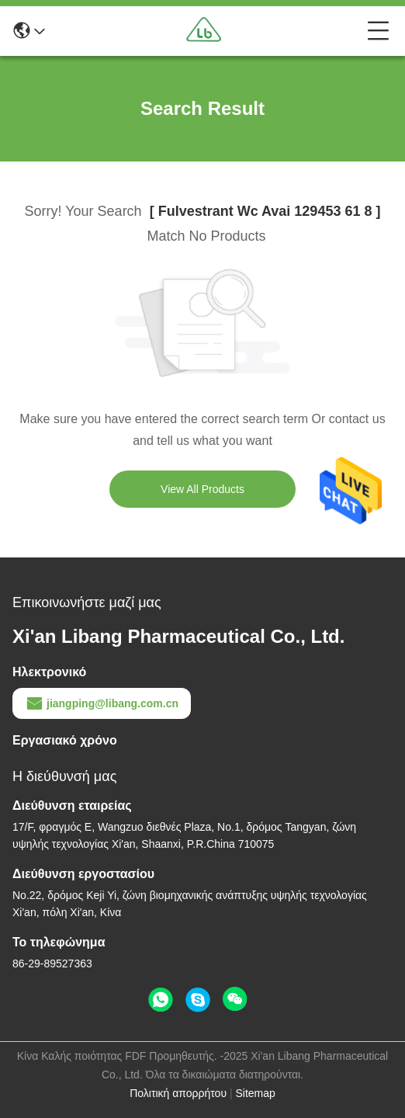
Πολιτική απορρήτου (178, 1093)
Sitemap (255, 1093)
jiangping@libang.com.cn (101, 703)
